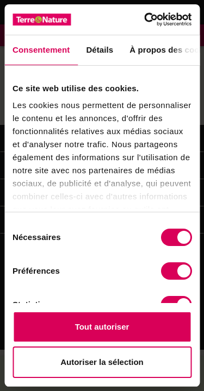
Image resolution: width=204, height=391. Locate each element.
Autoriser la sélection (102, 362)
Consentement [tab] (41, 49)
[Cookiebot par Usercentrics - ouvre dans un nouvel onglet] (145, 19)
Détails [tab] (99, 49)
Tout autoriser (102, 326)
